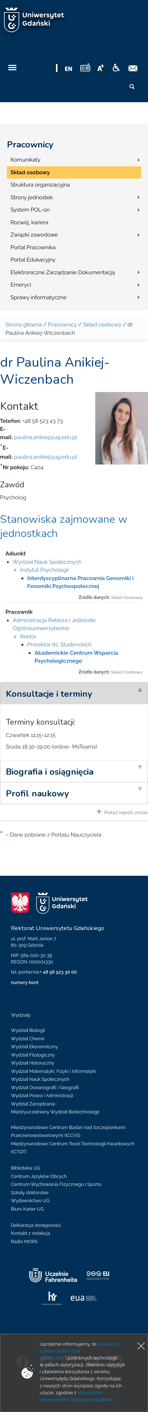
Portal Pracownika (33, 247)
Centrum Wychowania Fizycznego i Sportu (56, 1184)
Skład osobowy (30, 172)
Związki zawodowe (34, 235)
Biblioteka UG (25, 1168)
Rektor (28, 636)
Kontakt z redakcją (30, 1233)
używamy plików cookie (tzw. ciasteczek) (79, 1351)
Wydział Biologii (28, 1030)
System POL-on (30, 210)
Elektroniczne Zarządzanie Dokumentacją (63, 272)
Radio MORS (24, 1241)
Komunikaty (25, 160)
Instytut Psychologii (44, 570)
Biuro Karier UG (27, 1209)
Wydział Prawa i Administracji (42, 1095)
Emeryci (21, 285)
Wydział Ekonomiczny (34, 1046)
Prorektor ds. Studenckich (59, 644)
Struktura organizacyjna (40, 185)
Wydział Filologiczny (33, 1055)
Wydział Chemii (27, 1038)
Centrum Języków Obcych (39, 1176)
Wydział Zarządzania (33, 1104)
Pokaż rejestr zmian (122, 812)
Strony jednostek (32, 197)
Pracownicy (30, 144)
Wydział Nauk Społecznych (47, 562)
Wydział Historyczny (32, 1063)
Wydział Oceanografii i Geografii (45, 1087)
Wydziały (21, 1015)
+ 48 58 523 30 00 (58, 972)
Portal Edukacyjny (33, 260)
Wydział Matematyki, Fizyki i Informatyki (53, 1071)
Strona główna (23, 324)
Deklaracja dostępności (36, 1225)
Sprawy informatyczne (39, 297)
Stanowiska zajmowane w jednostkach (63, 526)
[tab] (74, 693)
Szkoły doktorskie (29, 1192)
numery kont (25, 982)
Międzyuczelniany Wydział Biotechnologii (55, 1112)
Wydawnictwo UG (30, 1200)
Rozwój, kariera (29, 222)
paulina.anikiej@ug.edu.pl (45, 437)
